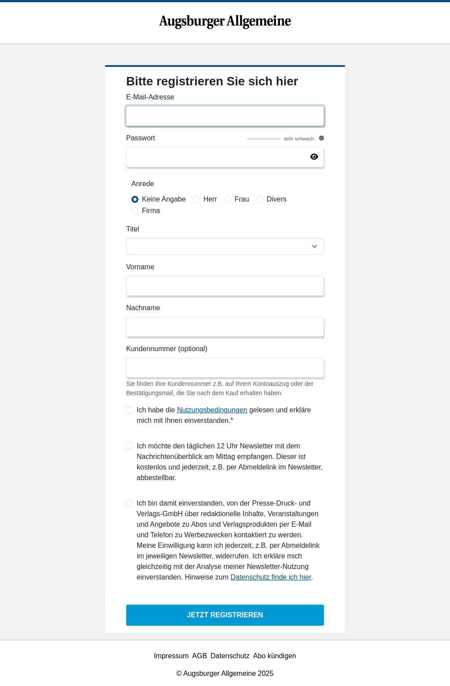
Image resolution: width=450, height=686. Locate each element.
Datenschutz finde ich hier (270, 577)
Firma (151, 210)
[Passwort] (225, 157)
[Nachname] (225, 327)
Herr (210, 199)
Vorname (140, 267)
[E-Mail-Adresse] (225, 116)
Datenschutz (230, 656)
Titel (132, 229)
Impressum (171, 656)
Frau (242, 199)
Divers (277, 199)
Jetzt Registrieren (225, 615)
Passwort (140, 138)
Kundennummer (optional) (166, 348)
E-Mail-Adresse (150, 97)
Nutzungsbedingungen (212, 410)
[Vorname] (225, 286)
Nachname (143, 308)
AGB (199, 656)
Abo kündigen (274, 656)
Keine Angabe (164, 199)
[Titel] (225, 246)
